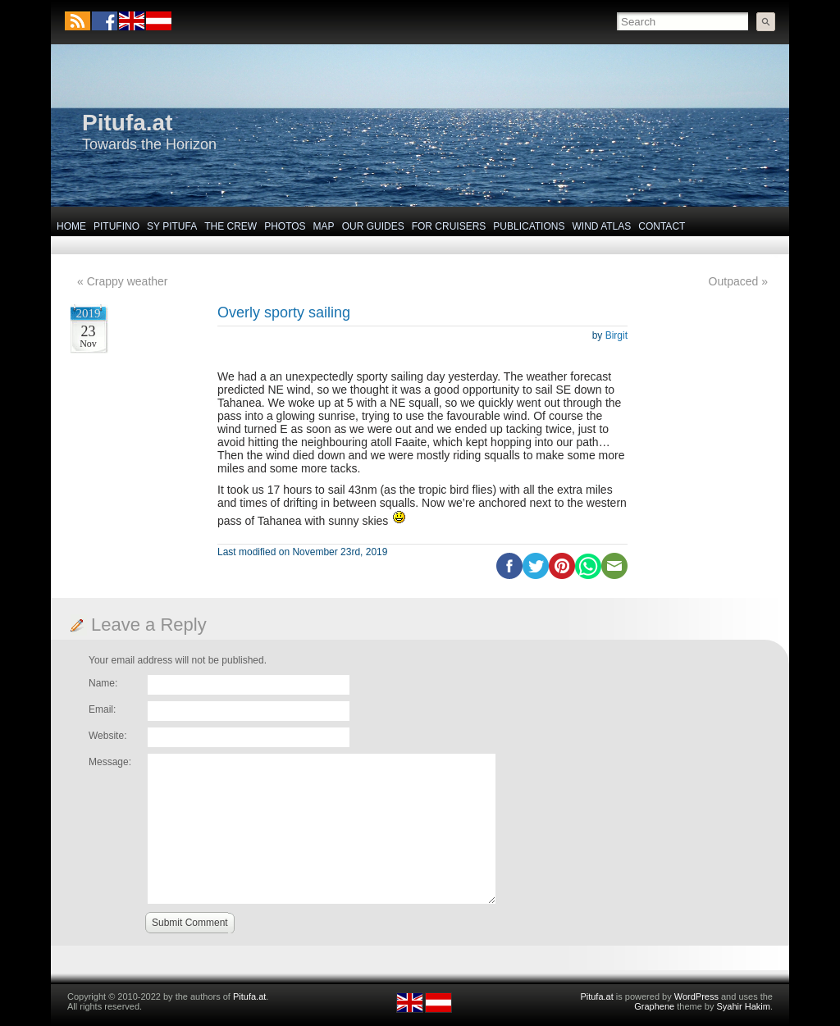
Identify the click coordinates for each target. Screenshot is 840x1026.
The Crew (230, 226)
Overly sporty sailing (283, 312)
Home (71, 226)
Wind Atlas (601, 226)
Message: (110, 762)
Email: (102, 709)
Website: (107, 735)
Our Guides (373, 226)
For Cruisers (449, 226)
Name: (103, 683)
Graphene (654, 1006)
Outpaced (734, 281)
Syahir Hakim (743, 1006)
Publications (528, 226)
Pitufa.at (127, 122)
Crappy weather (127, 281)
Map (324, 226)
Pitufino (116, 226)
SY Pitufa (172, 226)
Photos (284, 226)
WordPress (696, 996)
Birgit (616, 335)
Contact (661, 226)
